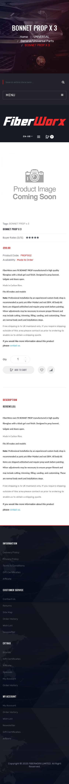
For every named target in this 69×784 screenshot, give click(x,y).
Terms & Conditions (14, 565)
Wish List (8, 625)
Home (24, 37)
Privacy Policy (11, 559)
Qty (5, 359)
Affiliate (7, 578)
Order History (10, 619)
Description (10, 400)
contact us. (15, 345)
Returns (7, 605)
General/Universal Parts (37, 41)
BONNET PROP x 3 (37, 45)
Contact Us (9, 599)
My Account (9, 678)
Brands (7, 652)
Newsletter (9, 632)
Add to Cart (21, 369)
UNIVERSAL (41, 37)
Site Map (8, 612)
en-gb (28, 136)
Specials (7, 672)
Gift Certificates (12, 572)
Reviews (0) (9, 406)
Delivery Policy (11, 552)
